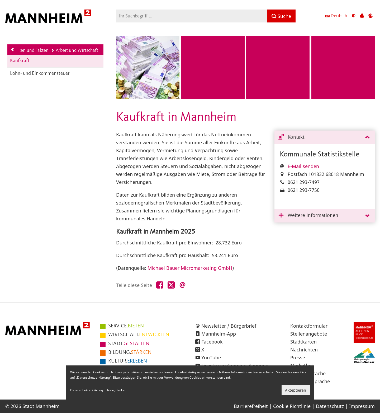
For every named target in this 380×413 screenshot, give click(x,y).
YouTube (211, 357)
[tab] (324, 138)
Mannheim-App (218, 334)
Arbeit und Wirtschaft (74, 50)
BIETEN (126, 326)
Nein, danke (116, 390)
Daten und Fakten (29, 50)
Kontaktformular (308, 326)
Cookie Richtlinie (292, 406)
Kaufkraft (20, 60)
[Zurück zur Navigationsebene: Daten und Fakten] (12, 49)
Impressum (362, 406)
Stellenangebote (308, 334)
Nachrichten (304, 349)
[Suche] (281, 16)
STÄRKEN (129, 352)
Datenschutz (330, 406)
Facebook (212, 341)
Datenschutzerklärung (86, 390)
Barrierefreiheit (251, 406)
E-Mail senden (303, 166)
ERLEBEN (127, 361)
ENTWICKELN (138, 334)
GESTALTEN (128, 343)
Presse (297, 357)
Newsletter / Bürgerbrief (228, 326)
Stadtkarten (303, 341)
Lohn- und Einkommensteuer (40, 73)
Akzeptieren (295, 390)
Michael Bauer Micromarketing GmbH (190, 268)
